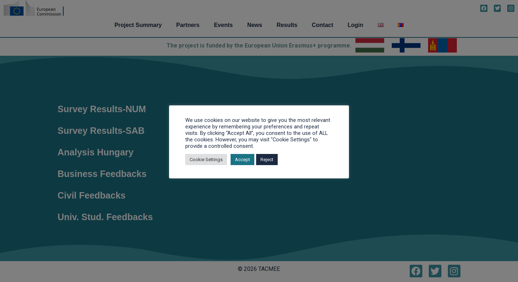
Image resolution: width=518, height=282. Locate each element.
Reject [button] (266, 159)
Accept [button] (242, 159)
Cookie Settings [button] (206, 159)
